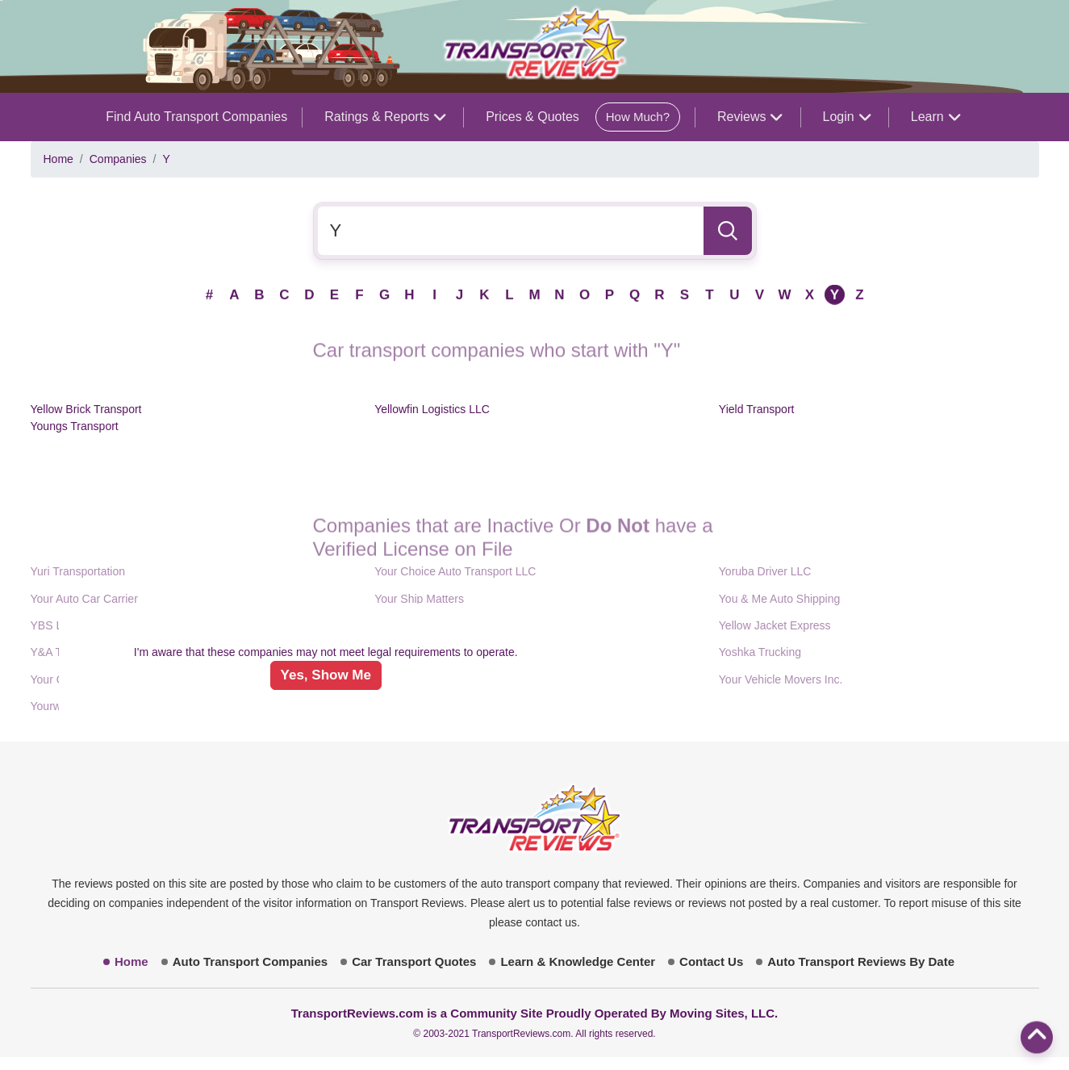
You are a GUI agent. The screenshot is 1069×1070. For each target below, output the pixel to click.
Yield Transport (757, 409)
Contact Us (711, 961)
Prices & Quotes (583, 117)
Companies (118, 159)
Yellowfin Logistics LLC (432, 409)
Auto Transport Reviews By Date (860, 961)
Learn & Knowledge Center (577, 961)
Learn (935, 116)
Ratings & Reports (384, 116)
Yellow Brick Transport (86, 409)
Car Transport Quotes (414, 961)
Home (58, 159)
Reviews (749, 116)
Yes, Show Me (326, 675)
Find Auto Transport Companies (196, 116)
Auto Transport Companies (250, 961)
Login (847, 116)
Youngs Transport (75, 426)
